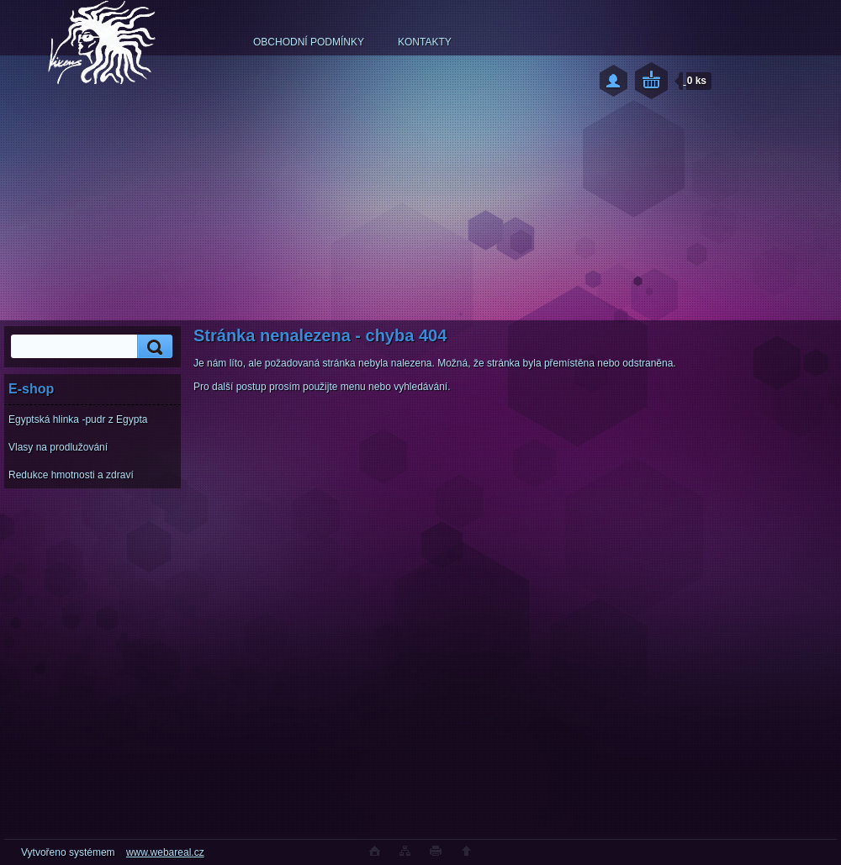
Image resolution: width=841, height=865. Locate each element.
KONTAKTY (425, 42)
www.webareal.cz (165, 852)
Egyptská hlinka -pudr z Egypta (77, 419)
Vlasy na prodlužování (58, 447)
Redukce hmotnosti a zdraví (71, 475)
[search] (152, 347)
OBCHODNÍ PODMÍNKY (308, 42)
